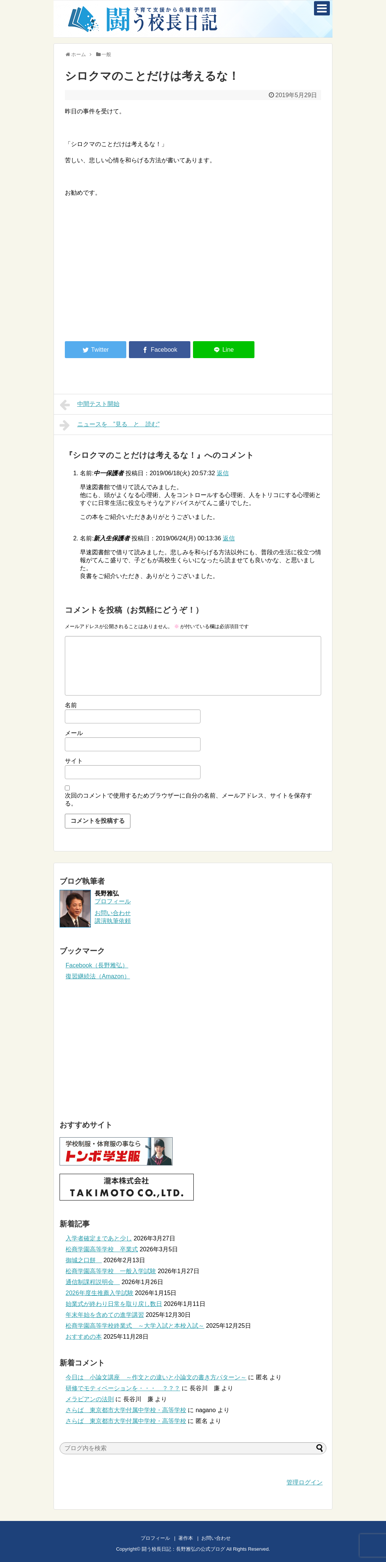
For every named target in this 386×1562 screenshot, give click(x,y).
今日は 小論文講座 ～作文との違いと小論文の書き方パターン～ (156, 1377)
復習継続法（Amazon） (98, 976)
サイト (74, 761)
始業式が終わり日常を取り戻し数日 (114, 1304)
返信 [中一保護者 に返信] (223, 473)
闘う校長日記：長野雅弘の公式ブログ (183, 1549)
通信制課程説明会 (93, 1282)
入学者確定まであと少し (99, 1238)
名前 (71, 705)
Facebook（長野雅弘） (97, 965)
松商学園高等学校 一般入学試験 (111, 1271)
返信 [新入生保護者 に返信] (229, 538)
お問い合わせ (223, 1538)
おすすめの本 (84, 1336)
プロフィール (113, 901)
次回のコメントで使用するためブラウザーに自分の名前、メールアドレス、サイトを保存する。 (188, 799)
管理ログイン (304, 1482)
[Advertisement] (128, 273)
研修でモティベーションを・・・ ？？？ (123, 1388)
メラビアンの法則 (90, 1399)
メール (74, 733)
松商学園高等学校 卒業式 (102, 1249)
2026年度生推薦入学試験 (99, 1293)
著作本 (185, 1538)
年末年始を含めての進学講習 (105, 1315)
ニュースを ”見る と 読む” (109, 425)
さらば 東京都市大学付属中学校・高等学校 (126, 1410)
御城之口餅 (84, 1260)
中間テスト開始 (89, 405)
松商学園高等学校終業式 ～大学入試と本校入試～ (135, 1326)
